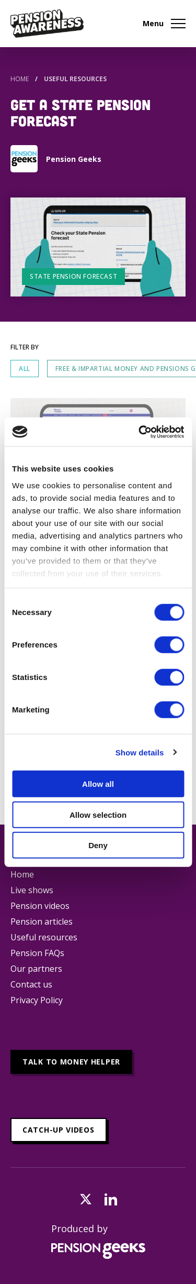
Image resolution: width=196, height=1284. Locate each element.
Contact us (31, 984)
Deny (98, 845)
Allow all (98, 784)
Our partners (36, 968)
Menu (164, 23)
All (24, 368)
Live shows (31, 890)
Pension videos (40, 906)
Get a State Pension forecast (80, 112)
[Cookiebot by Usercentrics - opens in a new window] (139, 431)
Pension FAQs (37, 953)
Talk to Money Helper (71, 1062)
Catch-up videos (58, 1130)
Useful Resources (75, 78)
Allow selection (98, 814)
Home (19, 78)
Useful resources (43, 937)
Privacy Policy (36, 1000)
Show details (140, 752)
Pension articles (41, 921)
